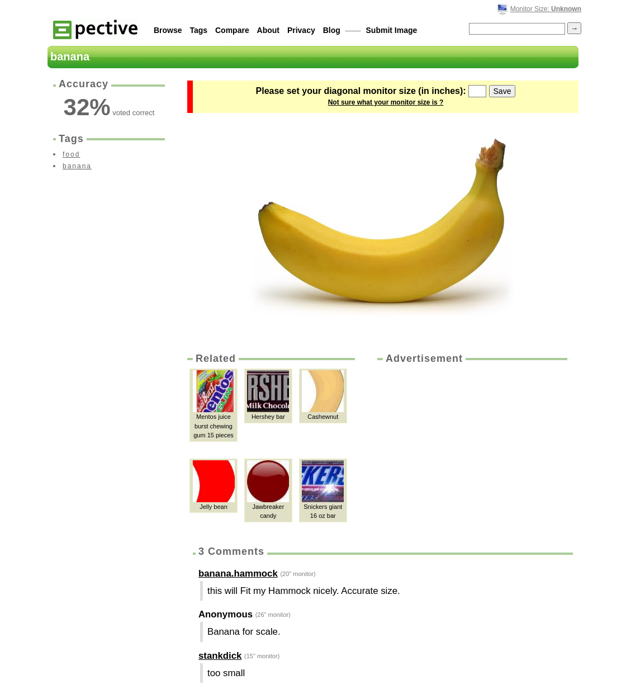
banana (77, 166)
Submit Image (392, 30)
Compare (232, 30)
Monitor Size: (545, 9)
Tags (198, 30)
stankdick (219, 655)
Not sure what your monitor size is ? (386, 102)
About (268, 30)
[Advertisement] (471, 449)
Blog (331, 30)
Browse (168, 30)
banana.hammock (238, 573)
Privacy (301, 30)
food (71, 154)
